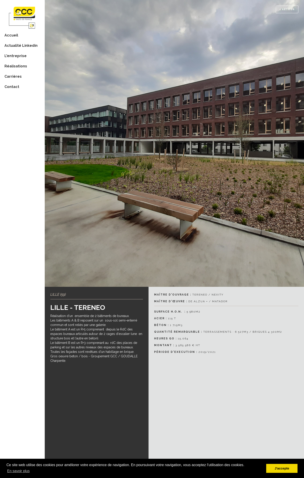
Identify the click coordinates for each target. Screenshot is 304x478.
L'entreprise (15, 56)
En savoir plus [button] (18, 471)
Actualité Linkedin (21, 45)
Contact (11, 87)
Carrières (13, 76)
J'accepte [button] (282, 468)
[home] (22, 15)
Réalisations (15, 66)
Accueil (11, 35)
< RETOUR (287, 9)
